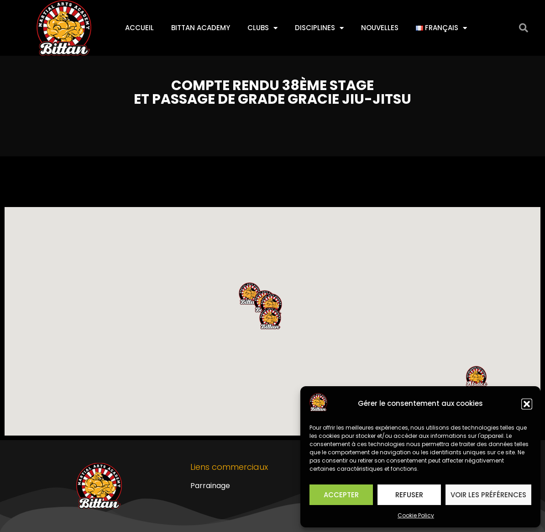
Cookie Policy (416, 515)
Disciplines (319, 28)
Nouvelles (379, 27)
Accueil (139, 27)
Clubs (262, 28)
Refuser (409, 495)
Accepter (341, 495)
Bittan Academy (200, 27)
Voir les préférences (488, 495)
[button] (526, 404)
